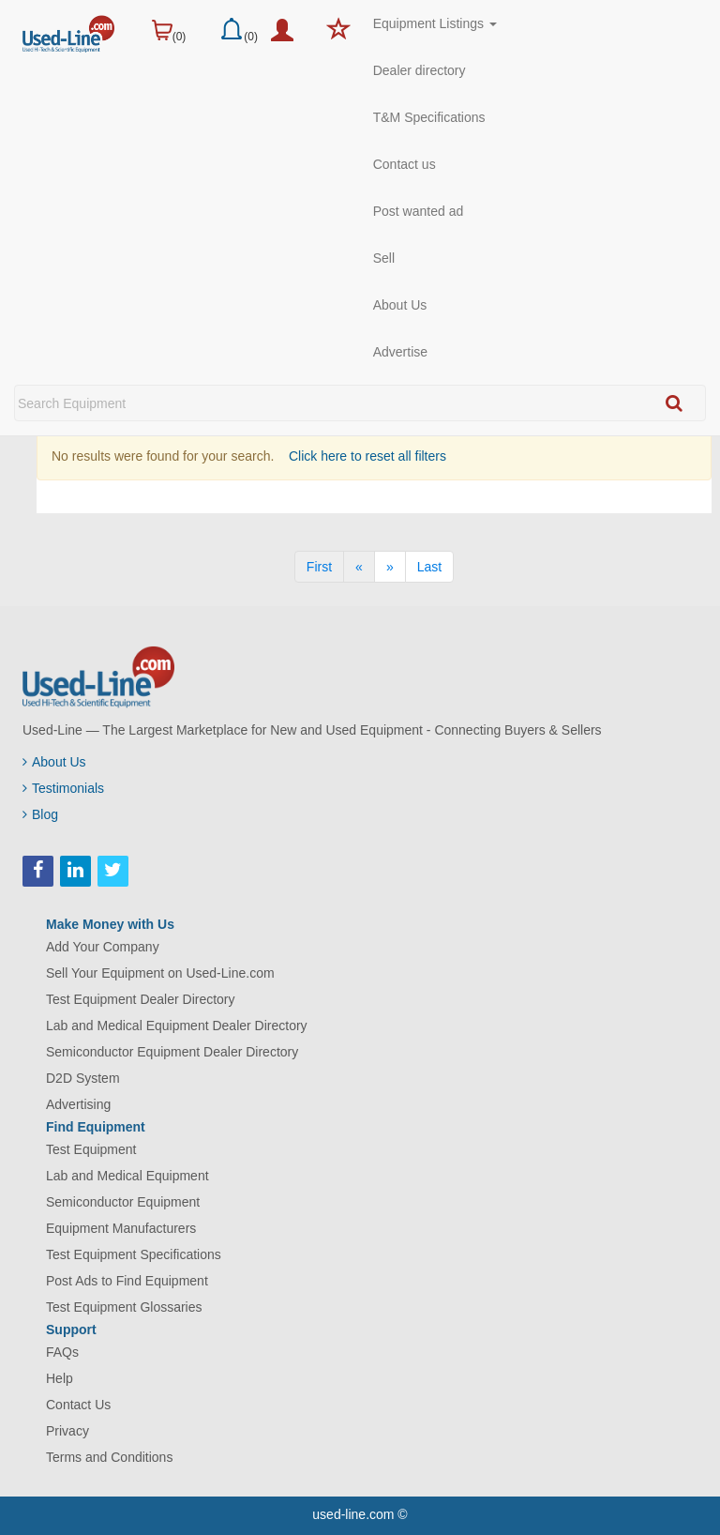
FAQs (62, 1352)
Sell (384, 258)
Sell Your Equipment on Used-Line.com (160, 972)
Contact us (404, 164)
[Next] (390, 567)
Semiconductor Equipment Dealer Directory (172, 1051)
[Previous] (359, 567)
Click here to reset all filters (365, 456)
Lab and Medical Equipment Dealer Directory (177, 1025)
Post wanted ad (418, 211)
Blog (40, 814)
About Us (400, 304)
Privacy (67, 1430)
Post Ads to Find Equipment (127, 1280)
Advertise (400, 351)
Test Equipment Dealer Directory (140, 999)
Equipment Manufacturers (121, 1228)
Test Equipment (91, 1149)
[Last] (429, 567)
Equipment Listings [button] (435, 23)
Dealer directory (419, 70)
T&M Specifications (429, 117)
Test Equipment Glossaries (124, 1307)
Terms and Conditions (109, 1457)
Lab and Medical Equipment (127, 1175)
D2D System (83, 1078)
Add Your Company (102, 946)
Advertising (78, 1104)
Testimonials (63, 788)
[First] (319, 567)
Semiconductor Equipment (123, 1201)
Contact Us (78, 1404)
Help (59, 1378)
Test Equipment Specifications (133, 1254)
